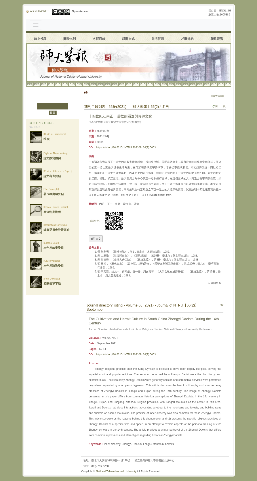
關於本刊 (69, 38)
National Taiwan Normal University (116, 471)
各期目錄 (99, 38)
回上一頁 (219, 106)
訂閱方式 (128, 38)
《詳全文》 (95, 220)
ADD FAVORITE (37, 11)
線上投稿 (40, 38)
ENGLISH (225, 10)
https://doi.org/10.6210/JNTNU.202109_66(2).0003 (126, 147)
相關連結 (187, 38)
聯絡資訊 (217, 38)
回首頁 (212, 10)
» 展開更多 (214, 283)
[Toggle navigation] (36, 25)
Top (221, 304)
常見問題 (158, 38)
